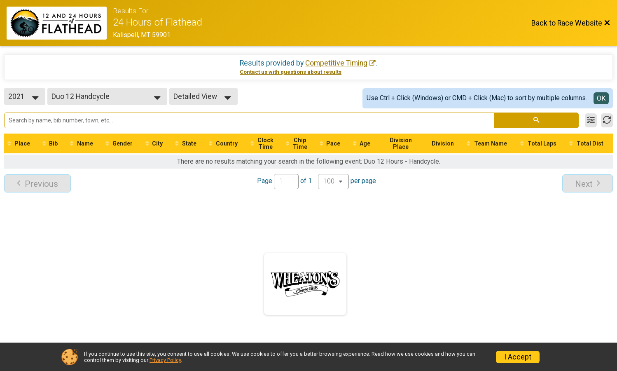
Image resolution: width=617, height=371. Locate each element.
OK (601, 98)
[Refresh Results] (607, 120)
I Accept (517, 357)
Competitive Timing (336, 63)
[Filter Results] (591, 120)
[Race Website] (60, 23)
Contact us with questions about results (290, 72)
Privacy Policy (165, 360)
